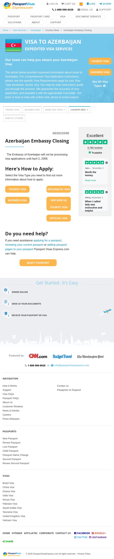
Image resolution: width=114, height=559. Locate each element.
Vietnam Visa (10, 520)
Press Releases (11, 418)
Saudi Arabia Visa (12, 507)
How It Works (10, 385)
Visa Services (19, 30)
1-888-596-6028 (36, 365)
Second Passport (12, 459)
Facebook (82, 533)
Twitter (80, 537)
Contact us (63, 385)
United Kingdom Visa (14, 516)
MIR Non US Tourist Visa (58, 203)
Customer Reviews (13, 406)
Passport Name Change (15, 455)
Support (103, 9)
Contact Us (63, 533)
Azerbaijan (35, 30)
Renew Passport (11, 442)
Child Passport (10, 451)
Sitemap (17, 533)
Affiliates (30, 533)
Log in (52, 3)
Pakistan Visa (10, 503)
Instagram (97, 537)
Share (105, 3)
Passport (14, 16)
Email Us (85, 9)
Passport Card (40, 16)
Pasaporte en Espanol (69, 390)
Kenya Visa (9, 499)
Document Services (88, 16)
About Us (8, 402)
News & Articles (11, 410)
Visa (62, 16)
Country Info (79, 109)
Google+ (99, 533)
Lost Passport (10, 446)
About (36, 22)
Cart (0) (68, 3)
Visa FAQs (8, 394)
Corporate (46, 533)
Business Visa (100, 72)
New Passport (10, 438)
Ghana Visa (9, 491)
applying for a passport (47, 240)
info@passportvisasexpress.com (70, 365)
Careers (7, 414)
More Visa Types (55, 109)
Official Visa (59, 218)
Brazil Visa (8, 483)
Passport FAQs (11, 398)
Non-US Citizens (14, 118)
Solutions (14, 22)
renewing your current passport (24, 244)
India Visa (8, 495)
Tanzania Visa (10, 512)
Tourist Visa (100, 61)
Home (5, 30)
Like (91, 3)
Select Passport (38, 262)
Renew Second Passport (16, 463)
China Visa (8, 487)
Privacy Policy (84, 554)
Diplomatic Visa (59, 189)
